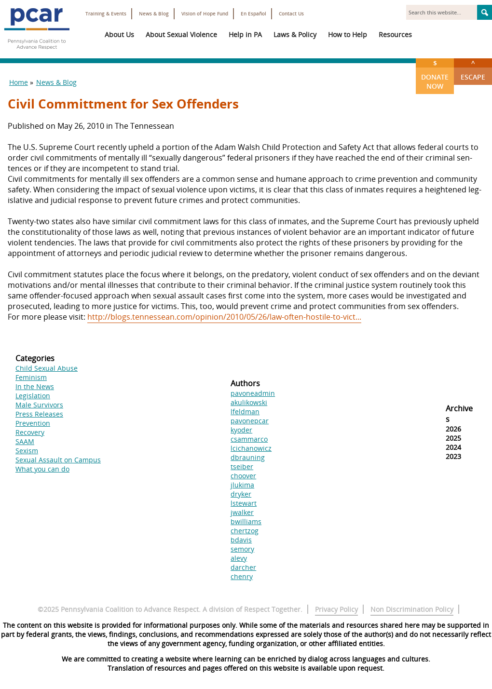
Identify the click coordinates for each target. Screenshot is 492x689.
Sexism (26, 450)
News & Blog (154, 14)
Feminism (31, 377)
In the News (34, 386)
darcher (243, 567)
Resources (395, 34)
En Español (253, 14)
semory (242, 549)
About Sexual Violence (181, 34)
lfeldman (245, 411)
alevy (239, 558)
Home (18, 82)
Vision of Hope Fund (204, 14)
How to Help (347, 34)
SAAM (24, 441)
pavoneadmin (253, 393)
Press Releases (39, 414)
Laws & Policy (294, 34)
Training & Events (105, 14)
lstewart (244, 503)
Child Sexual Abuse (46, 368)
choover (243, 475)
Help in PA (245, 34)
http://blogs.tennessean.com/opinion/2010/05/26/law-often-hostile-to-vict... (224, 316)
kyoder (241, 429)
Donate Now (435, 74)
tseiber (242, 466)
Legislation (32, 395)
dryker (241, 494)
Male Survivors (39, 404)
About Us (119, 34)
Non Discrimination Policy (411, 609)
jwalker (242, 512)
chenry (242, 576)
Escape (473, 69)
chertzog (245, 530)
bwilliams (246, 521)
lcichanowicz (251, 448)
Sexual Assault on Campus (58, 459)
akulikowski (249, 402)
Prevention (32, 423)
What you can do (42, 468)
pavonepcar (250, 420)
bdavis (241, 539)
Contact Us (291, 14)
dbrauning (248, 457)
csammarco (249, 439)
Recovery (29, 432)
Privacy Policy (336, 609)
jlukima (242, 484)
